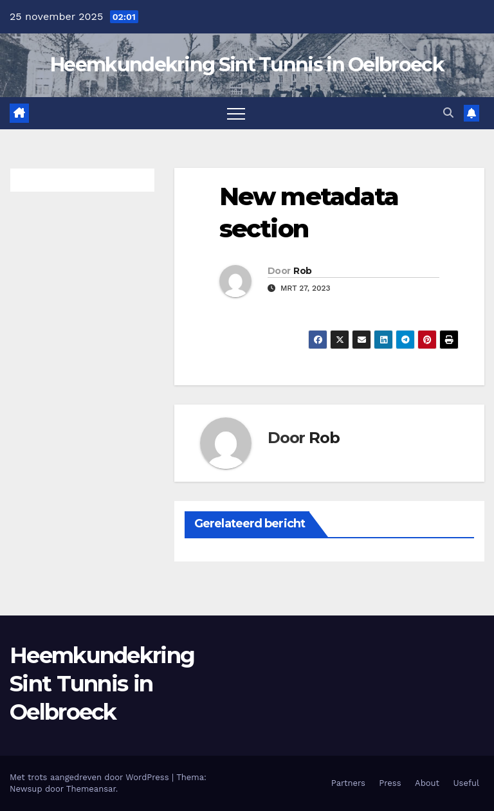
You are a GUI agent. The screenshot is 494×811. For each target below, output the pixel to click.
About (427, 783)
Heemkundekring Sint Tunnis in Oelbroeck (247, 65)
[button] (448, 113)
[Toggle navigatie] (236, 113)
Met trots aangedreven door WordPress (91, 777)
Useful (466, 783)
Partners (348, 783)
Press (390, 783)
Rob (302, 271)
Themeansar (91, 789)
